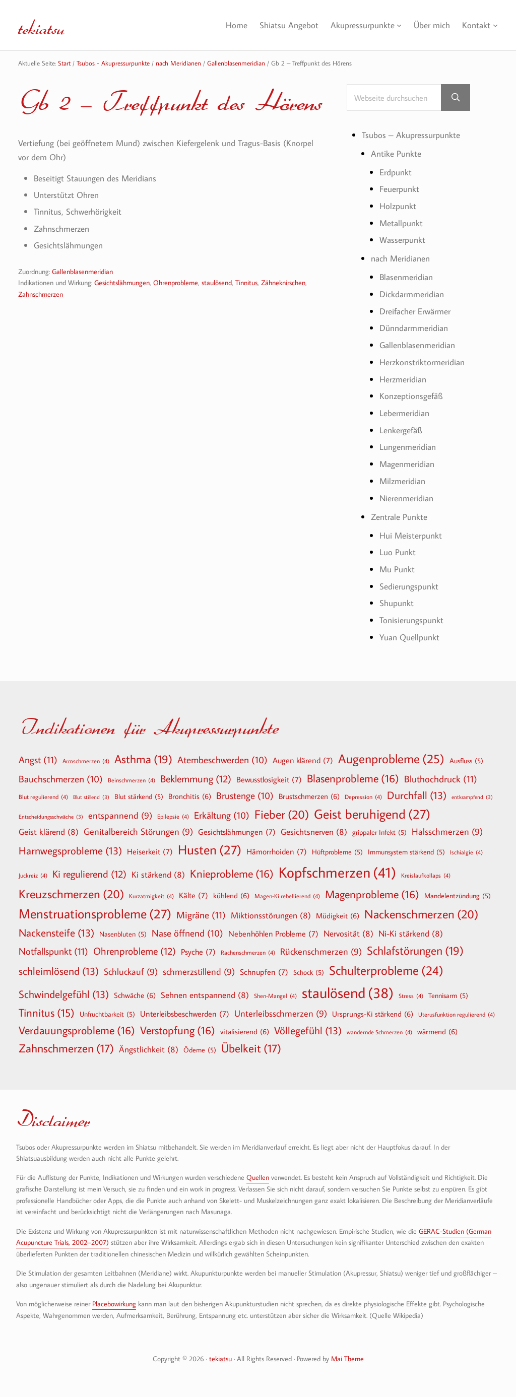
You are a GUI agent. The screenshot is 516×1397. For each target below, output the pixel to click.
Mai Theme (347, 1359)
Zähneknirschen (283, 284)
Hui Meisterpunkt (412, 537)
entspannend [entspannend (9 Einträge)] (120, 816)
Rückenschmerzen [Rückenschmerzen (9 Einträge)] (321, 952)
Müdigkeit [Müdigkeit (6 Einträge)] (337, 916)
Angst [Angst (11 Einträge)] (38, 760)
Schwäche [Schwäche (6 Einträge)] (135, 995)
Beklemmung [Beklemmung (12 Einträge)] (195, 779)
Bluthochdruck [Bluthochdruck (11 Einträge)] (440, 779)
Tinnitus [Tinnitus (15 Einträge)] (47, 1013)
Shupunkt (397, 605)
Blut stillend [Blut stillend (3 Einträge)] (91, 797)
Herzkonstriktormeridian (425, 364)
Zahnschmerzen (40, 295)
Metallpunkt (402, 224)
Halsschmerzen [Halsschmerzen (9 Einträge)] (447, 832)
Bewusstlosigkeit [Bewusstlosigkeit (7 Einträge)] (269, 779)
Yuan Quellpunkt (411, 639)
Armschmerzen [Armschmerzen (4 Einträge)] (85, 761)
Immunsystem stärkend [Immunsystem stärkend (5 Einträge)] (406, 852)
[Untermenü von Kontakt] (495, 25)
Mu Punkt (398, 571)
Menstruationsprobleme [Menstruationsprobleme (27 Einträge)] (95, 914)
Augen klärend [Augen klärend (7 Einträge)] (303, 760)
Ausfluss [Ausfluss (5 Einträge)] (466, 761)
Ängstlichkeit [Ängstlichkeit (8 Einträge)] (148, 1049)
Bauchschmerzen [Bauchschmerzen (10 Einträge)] (61, 779)
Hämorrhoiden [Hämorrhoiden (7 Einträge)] (276, 851)
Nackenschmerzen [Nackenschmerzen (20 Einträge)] (421, 914)
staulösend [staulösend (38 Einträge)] (348, 993)
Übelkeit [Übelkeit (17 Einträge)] (251, 1049)
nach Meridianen (403, 260)
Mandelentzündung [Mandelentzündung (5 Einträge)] (457, 896)
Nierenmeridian (409, 499)
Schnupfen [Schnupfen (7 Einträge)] (264, 972)
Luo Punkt (398, 554)
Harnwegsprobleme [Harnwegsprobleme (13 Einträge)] (70, 851)
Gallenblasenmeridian (82, 272)
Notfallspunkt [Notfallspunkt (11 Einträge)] (53, 951)
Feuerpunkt (401, 190)
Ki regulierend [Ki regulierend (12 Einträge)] (89, 874)
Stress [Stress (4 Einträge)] (411, 996)
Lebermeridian (406, 415)
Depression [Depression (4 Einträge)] (363, 797)
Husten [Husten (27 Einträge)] (209, 850)
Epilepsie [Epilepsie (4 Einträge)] (173, 817)
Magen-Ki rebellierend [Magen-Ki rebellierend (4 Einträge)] (287, 896)
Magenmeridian (409, 466)
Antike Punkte (397, 155)
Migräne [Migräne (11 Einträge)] (201, 915)
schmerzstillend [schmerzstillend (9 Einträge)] (199, 972)
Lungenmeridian (410, 448)
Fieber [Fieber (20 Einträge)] (281, 814)
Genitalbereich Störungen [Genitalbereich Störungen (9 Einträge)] (138, 832)
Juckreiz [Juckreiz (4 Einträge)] (33, 876)
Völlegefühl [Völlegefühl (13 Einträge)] (308, 1031)
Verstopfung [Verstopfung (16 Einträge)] (177, 1031)
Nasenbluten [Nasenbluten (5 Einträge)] (123, 934)
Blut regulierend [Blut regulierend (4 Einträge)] (43, 797)
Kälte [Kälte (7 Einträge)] (193, 895)
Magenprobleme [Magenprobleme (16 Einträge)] (372, 895)
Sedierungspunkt (411, 587)
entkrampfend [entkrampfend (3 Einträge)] (472, 797)
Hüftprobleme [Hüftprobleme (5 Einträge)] (337, 852)
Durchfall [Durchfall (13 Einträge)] (416, 795)
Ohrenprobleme (175, 284)
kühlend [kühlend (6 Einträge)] (231, 896)
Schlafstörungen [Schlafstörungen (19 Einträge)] (415, 951)
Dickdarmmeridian (414, 296)
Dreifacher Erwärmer (418, 312)
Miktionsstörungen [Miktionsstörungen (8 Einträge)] (271, 915)
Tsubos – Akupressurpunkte (414, 136)
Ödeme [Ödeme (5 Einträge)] (199, 1050)
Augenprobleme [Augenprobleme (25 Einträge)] (391, 759)
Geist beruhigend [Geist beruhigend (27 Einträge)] (372, 814)
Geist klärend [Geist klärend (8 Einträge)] (49, 832)
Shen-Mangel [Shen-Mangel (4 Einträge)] (275, 996)
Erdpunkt (397, 173)
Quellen (257, 1177)
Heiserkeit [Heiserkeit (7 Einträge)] (150, 851)
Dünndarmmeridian (417, 330)
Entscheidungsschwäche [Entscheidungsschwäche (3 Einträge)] (51, 817)
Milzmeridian (404, 483)
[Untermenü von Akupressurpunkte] (396, 25)
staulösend (217, 284)
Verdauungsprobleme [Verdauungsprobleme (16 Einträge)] (77, 1031)
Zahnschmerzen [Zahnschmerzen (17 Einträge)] (66, 1049)
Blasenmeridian (408, 279)
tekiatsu (49, 25)
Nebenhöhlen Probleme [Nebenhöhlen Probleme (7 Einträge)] (273, 934)
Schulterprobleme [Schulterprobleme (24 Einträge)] (386, 971)
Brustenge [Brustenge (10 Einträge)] (245, 796)
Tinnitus (246, 284)
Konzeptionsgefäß (412, 398)
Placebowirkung (114, 1304)
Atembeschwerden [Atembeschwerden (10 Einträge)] (222, 760)
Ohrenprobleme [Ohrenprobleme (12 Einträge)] (134, 951)
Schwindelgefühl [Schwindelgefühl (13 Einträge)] (64, 994)
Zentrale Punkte (401, 518)
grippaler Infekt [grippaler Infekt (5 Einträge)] (379, 832)
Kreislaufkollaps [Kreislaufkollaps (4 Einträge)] (425, 876)
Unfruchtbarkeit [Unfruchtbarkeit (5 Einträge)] (107, 1014)
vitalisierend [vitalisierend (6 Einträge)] (244, 1032)
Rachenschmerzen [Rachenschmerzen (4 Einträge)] (248, 953)
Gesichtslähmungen (122, 284)
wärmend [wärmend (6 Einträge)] (437, 1032)
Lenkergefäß (402, 431)
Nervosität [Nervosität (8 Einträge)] (348, 934)
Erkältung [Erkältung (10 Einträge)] (221, 816)
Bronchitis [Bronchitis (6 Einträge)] (189, 796)
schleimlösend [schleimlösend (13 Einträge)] (59, 971)
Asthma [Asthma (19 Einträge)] (143, 759)
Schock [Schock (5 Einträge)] (308, 972)
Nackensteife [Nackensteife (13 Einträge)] (56, 933)
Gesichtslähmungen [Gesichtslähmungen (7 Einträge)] (237, 832)
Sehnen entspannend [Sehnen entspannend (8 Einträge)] (205, 995)
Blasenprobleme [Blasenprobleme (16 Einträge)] (353, 779)
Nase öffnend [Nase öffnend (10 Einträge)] (187, 934)
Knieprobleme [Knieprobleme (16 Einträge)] (232, 874)
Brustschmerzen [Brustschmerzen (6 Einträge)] (309, 796)
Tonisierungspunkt (413, 622)
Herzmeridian (405, 380)
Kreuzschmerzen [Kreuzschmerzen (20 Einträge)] (71, 894)
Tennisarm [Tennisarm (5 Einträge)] (448, 996)
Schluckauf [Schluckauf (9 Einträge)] (131, 972)
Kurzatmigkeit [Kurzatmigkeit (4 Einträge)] (151, 896)
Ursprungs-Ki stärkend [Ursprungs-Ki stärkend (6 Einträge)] (372, 1014)
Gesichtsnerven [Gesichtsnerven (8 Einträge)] (314, 832)
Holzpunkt (399, 208)
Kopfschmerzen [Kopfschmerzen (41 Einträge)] (337, 873)
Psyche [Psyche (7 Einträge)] (198, 952)
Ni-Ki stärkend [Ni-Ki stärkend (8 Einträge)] (410, 934)
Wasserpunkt (404, 241)
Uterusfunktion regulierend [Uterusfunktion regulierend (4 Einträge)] (456, 1015)
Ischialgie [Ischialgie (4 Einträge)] (466, 852)
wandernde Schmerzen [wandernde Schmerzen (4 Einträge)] (379, 1032)
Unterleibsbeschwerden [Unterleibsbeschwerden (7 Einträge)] (184, 1014)
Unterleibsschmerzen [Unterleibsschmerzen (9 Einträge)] (280, 1014)
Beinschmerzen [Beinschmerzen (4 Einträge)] (131, 780)
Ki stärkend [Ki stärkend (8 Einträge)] (158, 875)
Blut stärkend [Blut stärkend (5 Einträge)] (138, 797)
